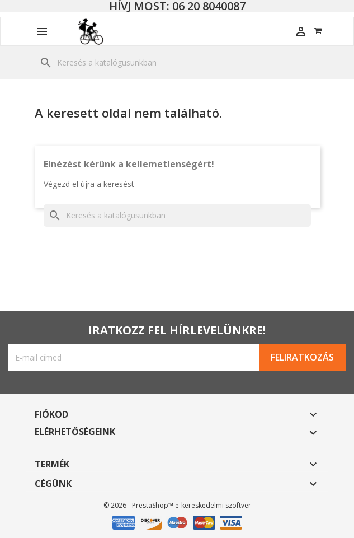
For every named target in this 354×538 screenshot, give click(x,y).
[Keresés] (177, 63)
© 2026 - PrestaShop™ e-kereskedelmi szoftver (177, 505)
